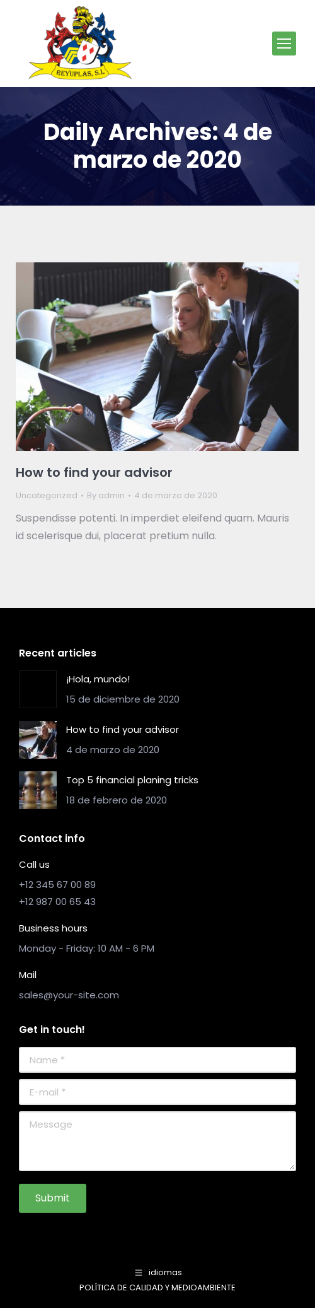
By (106, 495)
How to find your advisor (94, 472)
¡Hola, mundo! (98, 679)
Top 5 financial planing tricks (132, 779)
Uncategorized (46, 495)
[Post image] (38, 689)
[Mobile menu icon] (284, 43)
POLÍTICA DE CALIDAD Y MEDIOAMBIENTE (157, 1287)
